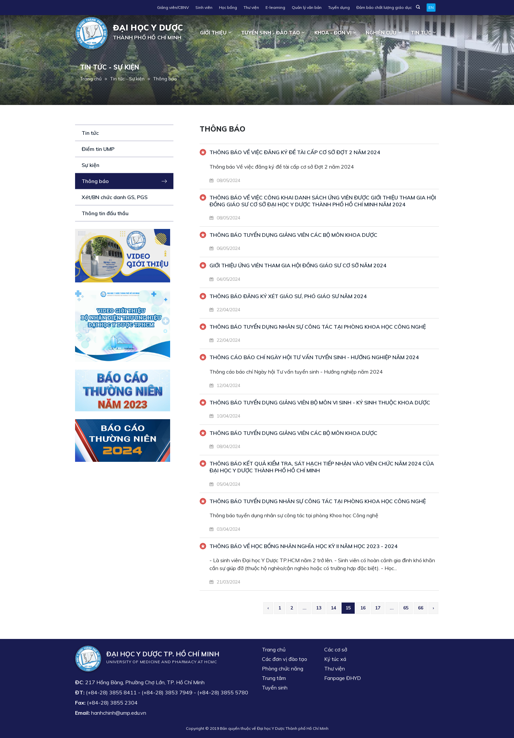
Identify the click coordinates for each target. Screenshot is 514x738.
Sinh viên (203, 7)
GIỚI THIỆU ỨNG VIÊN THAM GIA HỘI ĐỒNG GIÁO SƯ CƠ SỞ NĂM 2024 (297, 265)
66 (420, 608)
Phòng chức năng (282, 668)
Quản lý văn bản (307, 7)
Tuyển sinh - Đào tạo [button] (270, 33)
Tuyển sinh (274, 687)
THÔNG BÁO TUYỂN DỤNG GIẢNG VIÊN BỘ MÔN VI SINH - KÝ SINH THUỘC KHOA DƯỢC (319, 402)
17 (377, 608)
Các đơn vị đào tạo (284, 659)
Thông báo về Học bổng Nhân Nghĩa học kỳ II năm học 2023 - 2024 (303, 546)
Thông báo (165, 79)
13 (318, 608)
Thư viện (251, 7)
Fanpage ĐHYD (342, 678)
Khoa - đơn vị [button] (332, 33)
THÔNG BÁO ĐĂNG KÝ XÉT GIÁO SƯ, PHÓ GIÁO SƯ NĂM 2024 (288, 296)
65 (405, 608)
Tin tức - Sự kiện (127, 79)
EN (431, 7)
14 (333, 608)
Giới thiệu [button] (213, 33)
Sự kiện (90, 165)
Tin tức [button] (421, 33)
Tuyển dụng (339, 7)
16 (363, 608)
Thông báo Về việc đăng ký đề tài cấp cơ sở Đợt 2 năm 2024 (294, 152)
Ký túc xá (335, 659)
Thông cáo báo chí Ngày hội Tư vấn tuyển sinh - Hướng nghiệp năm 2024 (314, 357)
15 (348, 608)
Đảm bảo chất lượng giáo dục (384, 7)
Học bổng (228, 7)
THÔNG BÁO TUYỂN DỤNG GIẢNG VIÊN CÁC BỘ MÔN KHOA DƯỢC (293, 235)
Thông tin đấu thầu (105, 213)
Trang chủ (91, 79)
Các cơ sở (335, 649)
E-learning (275, 7)
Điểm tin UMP (98, 149)
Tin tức (90, 133)
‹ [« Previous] (268, 608)
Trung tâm (274, 678)
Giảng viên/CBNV (173, 7)
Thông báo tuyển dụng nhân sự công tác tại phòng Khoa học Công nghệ (317, 501)
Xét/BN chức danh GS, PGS (115, 197)
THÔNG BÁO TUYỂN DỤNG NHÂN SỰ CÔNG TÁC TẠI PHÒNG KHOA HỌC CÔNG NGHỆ (317, 326)
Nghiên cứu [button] (381, 33)
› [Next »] (433, 608)
